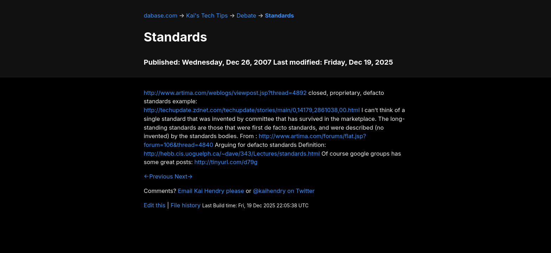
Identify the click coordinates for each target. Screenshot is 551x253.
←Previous (158, 176)
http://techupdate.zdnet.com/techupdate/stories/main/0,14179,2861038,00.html (252, 109)
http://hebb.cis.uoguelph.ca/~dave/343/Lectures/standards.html (232, 153)
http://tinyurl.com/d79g (225, 162)
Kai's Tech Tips (207, 15)
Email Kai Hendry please (211, 190)
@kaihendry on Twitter (284, 190)
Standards (279, 15)
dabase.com (160, 15)
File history (186, 205)
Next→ (184, 176)
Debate (246, 15)
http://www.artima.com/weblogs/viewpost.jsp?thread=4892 (225, 92)
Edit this (155, 205)
